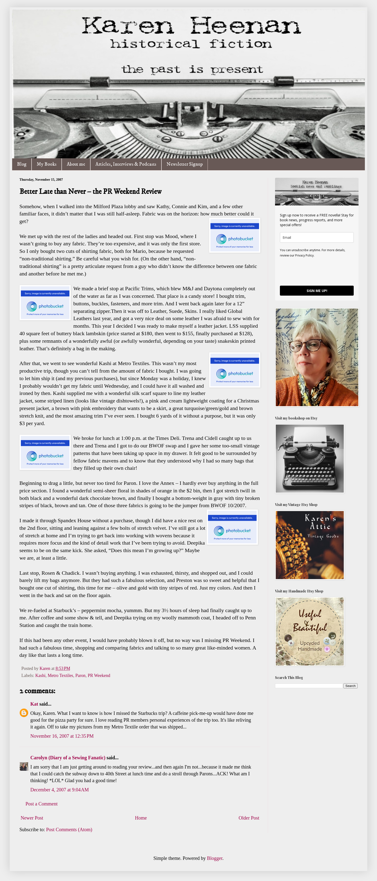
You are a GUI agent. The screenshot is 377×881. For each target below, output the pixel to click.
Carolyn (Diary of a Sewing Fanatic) (67, 757)
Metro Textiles (60, 675)
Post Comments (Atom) (69, 829)
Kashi (40, 675)
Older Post (249, 818)
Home (141, 818)
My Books (47, 164)
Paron (80, 675)
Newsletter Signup (185, 164)
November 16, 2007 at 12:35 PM (62, 736)
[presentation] (317, 271)
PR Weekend (99, 675)
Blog (21, 164)
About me (76, 164)
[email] (317, 237)
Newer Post (32, 818)
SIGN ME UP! (317, 290)
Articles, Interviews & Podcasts (125, 164)
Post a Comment (41, 803)
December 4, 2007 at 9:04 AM (59, 789)
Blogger (214, 858)
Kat (34, 704)
